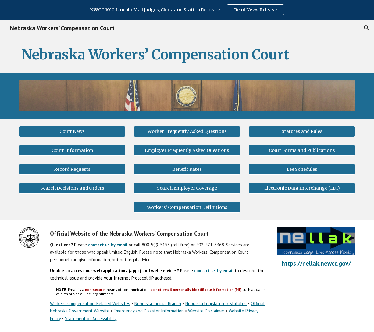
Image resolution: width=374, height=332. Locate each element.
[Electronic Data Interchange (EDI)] (302, 188)
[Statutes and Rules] (302, 131)
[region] (187, 10)
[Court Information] (72, 150)
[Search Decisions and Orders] (72, 188)
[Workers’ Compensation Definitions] (187, 207)
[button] (366, 28)
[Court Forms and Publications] (302, 150)
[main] (187, 54)
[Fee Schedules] (302, 169)
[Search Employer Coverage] (187, 188)
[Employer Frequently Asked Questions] (187, 150)
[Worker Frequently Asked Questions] (187, 131)
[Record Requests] (72, 169)
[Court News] (72, 131)
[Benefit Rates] (187, 169)
